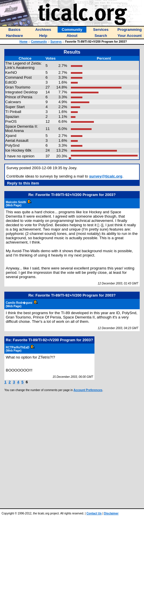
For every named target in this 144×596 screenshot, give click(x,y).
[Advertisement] (65, 450)
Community (39, 41)
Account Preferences (87, 390)
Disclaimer (111, 513)
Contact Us (94, 513)
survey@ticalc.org (105, 176)
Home (24, 41)
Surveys (56, 41)
